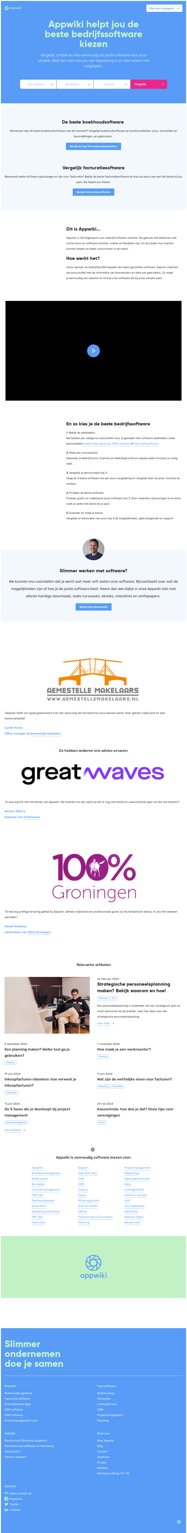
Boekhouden (40, 1178)
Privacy (102, 1462)
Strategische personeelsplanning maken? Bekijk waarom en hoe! (133, 987)
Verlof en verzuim (135, 1195)
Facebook (16, 1499)
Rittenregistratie (88, 1200)
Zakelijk (10, 1433)
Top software (106, 1386)
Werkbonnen (132, 1222)
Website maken (134, 1217)
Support (83, 1167)
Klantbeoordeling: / (113, 1473)
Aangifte (37, 1167)
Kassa (82, 1195)
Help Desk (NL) (87, 1173)
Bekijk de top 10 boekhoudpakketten (93, 146)
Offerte (82, 1211)
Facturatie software (17, 1398)
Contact (102, 1451)
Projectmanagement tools (21, 1420)
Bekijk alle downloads (94, 607)
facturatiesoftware (146, 443)
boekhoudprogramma (96, 443)
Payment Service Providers (95, 1217)
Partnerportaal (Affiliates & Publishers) (29, 1446)
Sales (127, 1184)
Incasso (83, 1189)
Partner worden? (15, 1457)
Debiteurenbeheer (43, 1200)
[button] (93, 350)
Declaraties (39, 1206)
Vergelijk (149, 84)
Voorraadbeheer (134, 1206)
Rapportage (131, 1173)
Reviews (102, 1468)
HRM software (121, 443)
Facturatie (38, 1222)
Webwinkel (131, 1211)
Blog (100, 1446)
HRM (81, 1184)
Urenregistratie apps (18, 1404)
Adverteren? (12, 1451)
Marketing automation (46, 1211)
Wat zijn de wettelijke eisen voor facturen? (134, 1079)
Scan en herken (88, 1206)
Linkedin (15, 1509)
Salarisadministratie (137, 1178)
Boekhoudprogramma (18, 1393)
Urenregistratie (134, 1189)
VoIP (127, 1200)
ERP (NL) (37, 1217)
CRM (100, 1409)
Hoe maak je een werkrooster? (124, 1049)
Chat (81, 1178)
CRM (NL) (37, 1195)
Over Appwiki (105, 1440)
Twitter (14, 1504)
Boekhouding (105, 1393)
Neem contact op (20, 1493)
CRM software (14, 1409)
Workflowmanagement (46, 1173)
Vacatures (103, 1457)
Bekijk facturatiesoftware (93, 192)
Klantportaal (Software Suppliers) (26, 1440)
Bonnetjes (38, 1184)
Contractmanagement (46, 1189)
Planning (83, 1222)
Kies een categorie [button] (162, 8)
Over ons (103, 1433)
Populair (10, 1386)
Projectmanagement (137, 1167)
